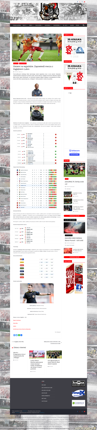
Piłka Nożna (16, 63)
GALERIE (72, 25)
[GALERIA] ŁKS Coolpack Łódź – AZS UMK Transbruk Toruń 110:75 (78, 208)
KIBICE (30, 25)
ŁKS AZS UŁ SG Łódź (46, 390)
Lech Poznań (44, 401)
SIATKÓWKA (47, 25)
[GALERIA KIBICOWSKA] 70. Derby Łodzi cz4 (78, 250)
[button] (26, 25)
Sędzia (14, 326)
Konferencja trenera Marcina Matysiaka (22, 329)
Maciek (21, 71)
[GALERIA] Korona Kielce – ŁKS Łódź (78, 200)
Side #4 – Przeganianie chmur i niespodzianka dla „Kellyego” (19, 355)
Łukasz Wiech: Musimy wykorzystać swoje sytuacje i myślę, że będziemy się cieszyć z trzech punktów (36, 365)
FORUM (77, 25)
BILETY (24, 25)
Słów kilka (15, 323)
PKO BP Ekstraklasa (23, 63)
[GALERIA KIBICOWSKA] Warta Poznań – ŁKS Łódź (74, 239)
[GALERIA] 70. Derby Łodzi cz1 (77, 193)
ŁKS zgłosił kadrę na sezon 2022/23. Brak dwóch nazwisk (54, 362)
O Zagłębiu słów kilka (18, 341)
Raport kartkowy (17, 320)
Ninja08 (73, 186)
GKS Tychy (44, 398)
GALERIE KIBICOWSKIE (68, 235)
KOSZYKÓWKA (56, 25)
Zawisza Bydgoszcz (46, 395)
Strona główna (17, 25)
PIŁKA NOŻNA (38, 25)
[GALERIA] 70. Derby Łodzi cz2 (74, 183)
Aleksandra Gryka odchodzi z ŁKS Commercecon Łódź (53, 342)
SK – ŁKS (65, 25)
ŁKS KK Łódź (44, 393)
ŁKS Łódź (44, 385)
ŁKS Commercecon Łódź (47, 387)
